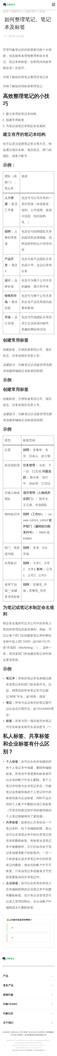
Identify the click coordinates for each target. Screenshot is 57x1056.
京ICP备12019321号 (18, 1050)
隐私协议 (15, 1032)
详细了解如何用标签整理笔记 (22, 86)
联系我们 (41, 1032)
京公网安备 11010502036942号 (35, 1050)
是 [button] (12, 927)
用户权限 (24, 1032)
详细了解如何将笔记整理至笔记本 (25, 77)
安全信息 (32, 1032)
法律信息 (6, 1032)
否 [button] (12, 938)
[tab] (28, 976)
